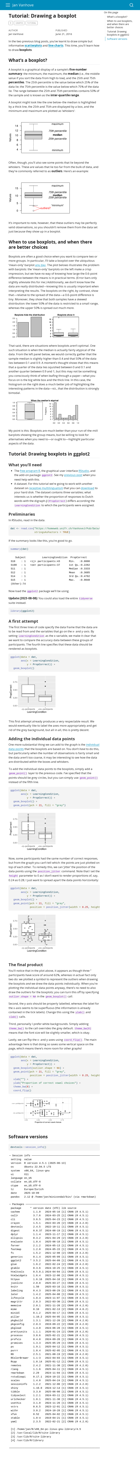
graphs (19, 23)
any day (40, 265)
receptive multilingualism (46, 488)
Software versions (117, 38)
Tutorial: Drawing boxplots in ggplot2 (118, 33)
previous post (73, 475)
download (87, 488)
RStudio (84, 471)
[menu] (8, 5)
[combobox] (131, 5)
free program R (30, 471)
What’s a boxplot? (117, 16)
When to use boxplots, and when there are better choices (119, 24)
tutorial (31, 23)
